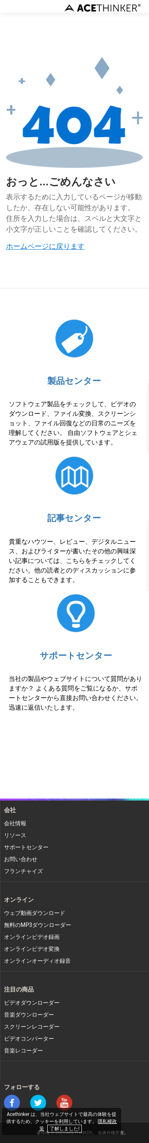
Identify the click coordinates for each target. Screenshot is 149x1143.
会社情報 (15, 823)
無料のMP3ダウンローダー (37, 925)
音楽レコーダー (23, 1051)
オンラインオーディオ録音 (37, 961)
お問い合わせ (20, 859)
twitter (38, 1103)
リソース (15, 835)
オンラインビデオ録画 (32, 937)
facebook (12, 1103)
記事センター (74, 518)
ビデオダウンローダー (32, 1003)
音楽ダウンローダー (29, 1015)
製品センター (74, 381)
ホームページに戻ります (45, 246)
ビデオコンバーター (29, 1039)
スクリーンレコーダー (32, 1027)
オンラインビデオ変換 (32, 949)
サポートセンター (76, 655)
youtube (64, 1103)
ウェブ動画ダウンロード (34, 913)
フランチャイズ (23, 871)
